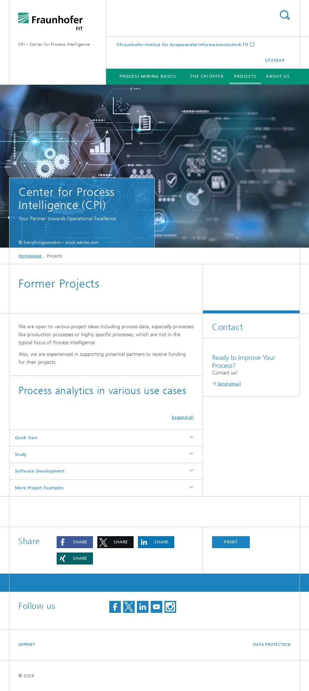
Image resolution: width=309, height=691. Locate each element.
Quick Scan (26, 437)
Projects (245, 76)
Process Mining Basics (147, 76)
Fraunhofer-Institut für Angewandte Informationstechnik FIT (184, 44)
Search (284, 15)
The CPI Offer (207, 76)
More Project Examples (39, 487)
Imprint (27, 644)
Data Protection (271, 644)
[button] (75, 542)
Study (21, 454)
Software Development (40, 471)
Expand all (183, 417)
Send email (229, 383)
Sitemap (275, 60)
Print (231, 542)
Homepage (30, 255)
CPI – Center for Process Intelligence (54, 44)
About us (278, 76)
